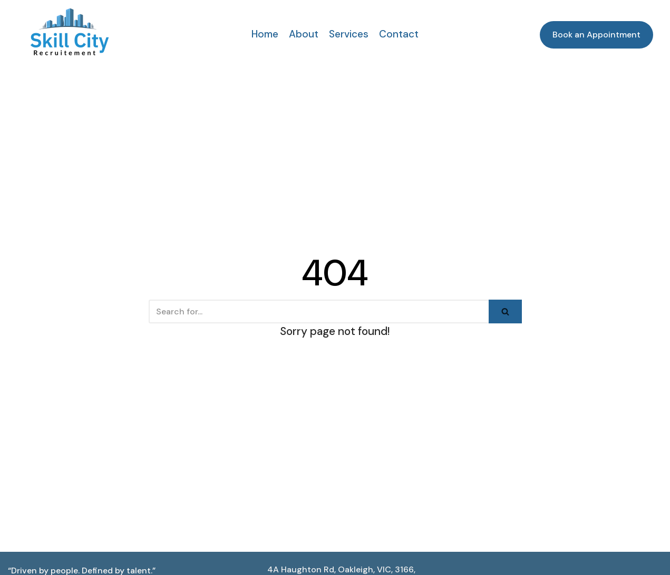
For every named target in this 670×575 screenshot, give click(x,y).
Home (264, 34)
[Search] (319, 311)
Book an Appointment (596, 34)
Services (348, 34)
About (303, 34)
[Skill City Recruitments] (69, 31)
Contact (399, 34)
